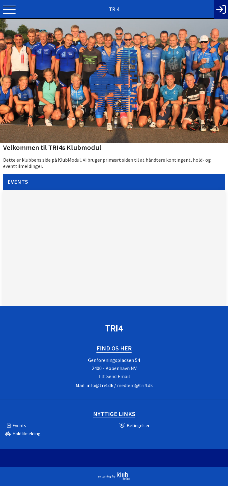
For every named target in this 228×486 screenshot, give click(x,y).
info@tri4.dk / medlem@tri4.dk (119, 385)
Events (18, 181)
